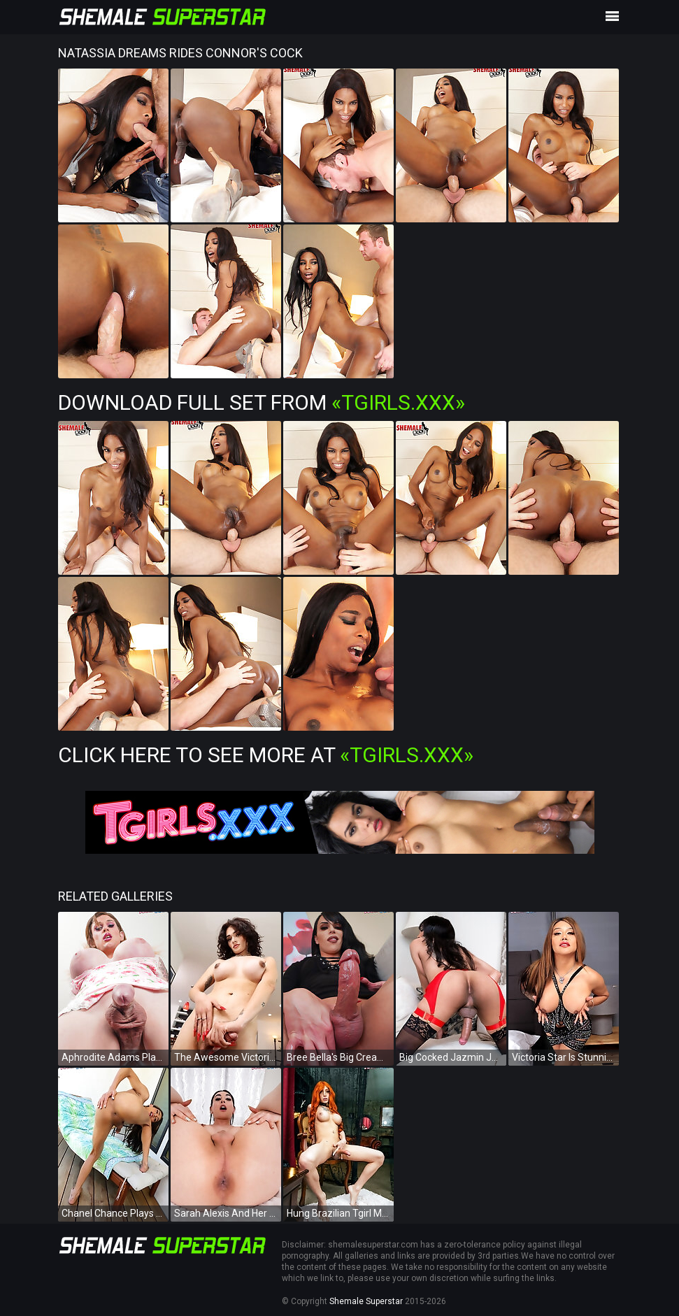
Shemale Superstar (366, 1301)
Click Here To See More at (265, 755)
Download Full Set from (261, 402)
